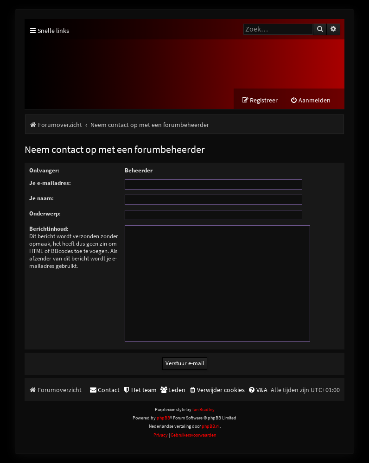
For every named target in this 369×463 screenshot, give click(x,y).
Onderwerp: (45, 213)
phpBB (163, 418)
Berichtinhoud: (49, 229)
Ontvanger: (44, 170)
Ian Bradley (203, 409)
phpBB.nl (211, 426)
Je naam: (41, 198)
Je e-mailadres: (50, 183)
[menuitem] (310, 100)
